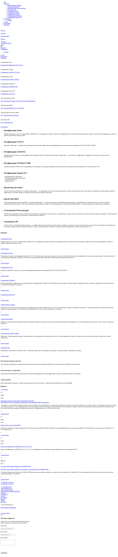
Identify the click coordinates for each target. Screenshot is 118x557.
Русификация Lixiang (13, 13)
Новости (3, 42)
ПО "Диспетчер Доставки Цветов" (26, 101)
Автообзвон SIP (11, 10)
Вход (2, 45)
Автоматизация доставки (14, 5)
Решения (6, 4)
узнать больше (5, 249)
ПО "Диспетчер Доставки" (8, 101)
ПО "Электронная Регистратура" (10, 115)
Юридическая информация (8, 507)
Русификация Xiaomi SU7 (14, 17)
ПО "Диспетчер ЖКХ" (7, 108)
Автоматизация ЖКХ (13, 7)
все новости (4, 389)
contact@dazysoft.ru (6, 488)
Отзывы (9, 20)
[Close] (2, 515)
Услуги (6, 22)
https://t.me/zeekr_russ (7, 490)
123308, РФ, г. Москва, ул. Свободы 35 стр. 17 (7, 483)
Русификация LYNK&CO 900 (9, 86)
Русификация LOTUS (13, 14)
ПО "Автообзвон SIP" (7, 122)
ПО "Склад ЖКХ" (19, 108)
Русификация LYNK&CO (14, 16)
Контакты (7, 25)
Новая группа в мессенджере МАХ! (11, 425)
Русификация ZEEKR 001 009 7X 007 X (12, 65)
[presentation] (13, 550)
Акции (2, 500)
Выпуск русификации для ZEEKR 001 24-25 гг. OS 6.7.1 (16, 446)
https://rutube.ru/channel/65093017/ (10, 491)
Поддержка (7, 23)
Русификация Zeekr (12, 11)
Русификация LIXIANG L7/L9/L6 (10, 72)
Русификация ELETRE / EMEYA (10, 79)
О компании (7, 19)
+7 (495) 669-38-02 (6, 43)
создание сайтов (5, 513)
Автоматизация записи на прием (16, 8)
